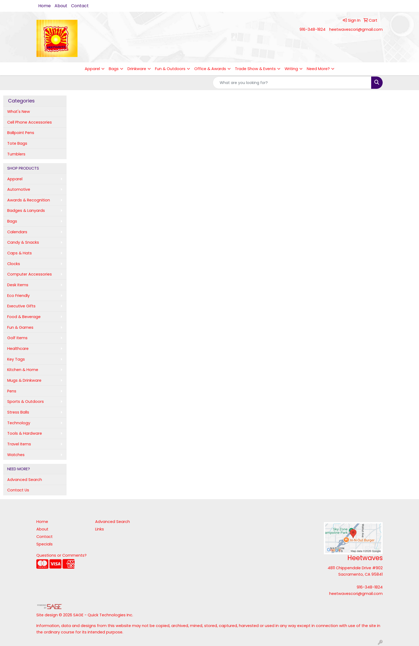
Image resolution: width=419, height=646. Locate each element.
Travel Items (19, 444)
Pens (11, 391)
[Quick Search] (292, 83)
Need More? (318, 68)
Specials (44, 544)
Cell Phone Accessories (29, 122)
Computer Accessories (29, 274)
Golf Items (17, 338)
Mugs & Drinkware (24, 380)
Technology (18, 423)
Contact (80, 6)
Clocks (13, 263)
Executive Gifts (21, 306)
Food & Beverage (24, 316)
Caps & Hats (19, 253)
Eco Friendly (18, 295)
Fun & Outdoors (170, 68)
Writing (291, 68)
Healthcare (18, 348)
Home (44, 6)
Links (99, 529)
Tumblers (16, 154)
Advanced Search (24, 479)
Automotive (18, 189)
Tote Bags (17, 143)
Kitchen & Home (22, 369)
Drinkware (136, 68)
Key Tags (16, 359)
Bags (114, 68)
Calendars (17, 232)
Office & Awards (210, 68)
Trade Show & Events (255, 68)
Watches (16, 454)
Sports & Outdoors (25, 401)
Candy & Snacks (23, 242)
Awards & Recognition (28, 200)
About (61, 6)
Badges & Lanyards (26, 210)
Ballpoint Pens (20, 132)
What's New (18, 111)
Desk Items (17, 285)
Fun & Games (20, 327)
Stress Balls (18, 412)
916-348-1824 (312, 29)
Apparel (92, 68)
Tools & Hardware (24, 433)
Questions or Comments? (61, 555)
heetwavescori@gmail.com (356, 29)
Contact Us (18, 490)
